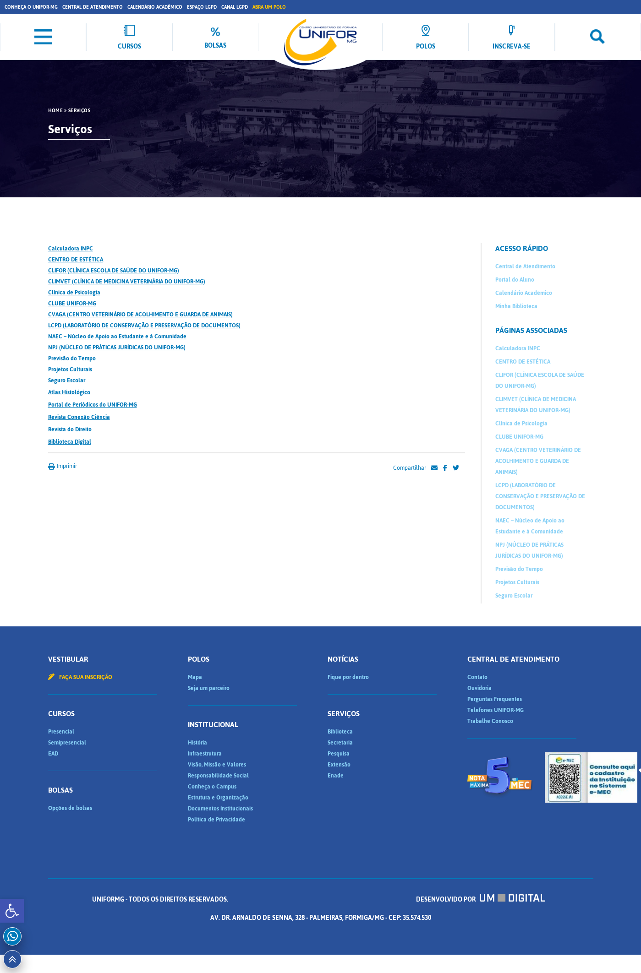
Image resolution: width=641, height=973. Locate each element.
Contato (477, 677)
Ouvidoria (479, 688)
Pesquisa (339, 753)
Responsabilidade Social (218, 775)
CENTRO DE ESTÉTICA (75, 259)
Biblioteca (340, 731)
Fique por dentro (348, 677)
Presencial (61, 731)
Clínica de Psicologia (74, 292)
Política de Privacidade (216, 819)
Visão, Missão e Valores (217, 764)
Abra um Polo (269, 7)
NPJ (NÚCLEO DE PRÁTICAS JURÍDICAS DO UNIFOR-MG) (117, 347)
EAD (53, 753)
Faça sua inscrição (80, 677)
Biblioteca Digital (69, 441)
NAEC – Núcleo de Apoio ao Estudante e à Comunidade (117, 336)
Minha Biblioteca (516, 306)
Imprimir (62, 466)
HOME (55, 110)
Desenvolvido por (480, 899)
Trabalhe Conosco (490, 721)
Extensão (339, 764)
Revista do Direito (70, 429)
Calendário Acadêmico (154, 7)
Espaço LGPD (202, 7)
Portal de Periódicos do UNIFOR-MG (92, 404)
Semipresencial (67, 742)
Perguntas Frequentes (494, 699)
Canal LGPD (234, 7)
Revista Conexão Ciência (79, 417)
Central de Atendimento (92, 7)
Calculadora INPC (70, 248)
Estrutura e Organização (218, 797)
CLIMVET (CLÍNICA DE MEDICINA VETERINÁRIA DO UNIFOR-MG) (126, 281)
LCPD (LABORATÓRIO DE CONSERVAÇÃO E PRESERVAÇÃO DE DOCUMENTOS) (144, 325)
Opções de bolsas (70, 808)
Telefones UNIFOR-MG (495, 710)
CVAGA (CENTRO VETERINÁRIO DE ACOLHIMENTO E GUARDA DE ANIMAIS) (140, 314)
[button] (12, 911)
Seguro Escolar (66, 380)
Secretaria (340, 742)
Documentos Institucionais (220, 808)
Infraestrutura (205, 753)
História (197, 742)
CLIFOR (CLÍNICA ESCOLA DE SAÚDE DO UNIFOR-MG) (113, 270)
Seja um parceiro (209, 688)
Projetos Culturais (70, 369)
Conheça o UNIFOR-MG (31, 7)
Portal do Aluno (514, 279)
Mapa (195, 677)
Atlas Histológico (69, 392)
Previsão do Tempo (72, 358)
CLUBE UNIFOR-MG (72, 303)
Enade (336, 775)
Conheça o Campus (212, 786)
